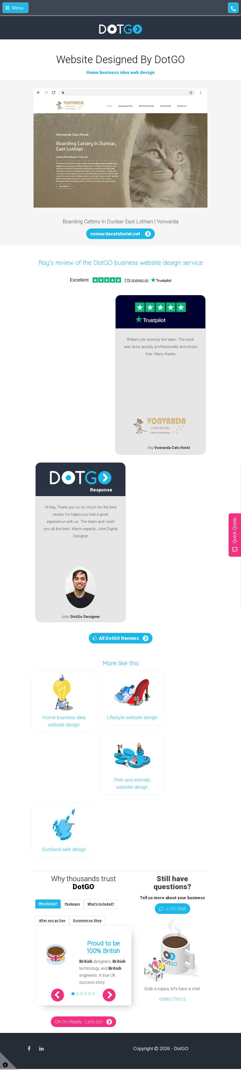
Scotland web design (64, 849)
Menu (14, 8)
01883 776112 (172, 999)
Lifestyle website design (132, 717)
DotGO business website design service (148, 262)
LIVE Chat (172, 908)
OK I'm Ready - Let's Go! (78, 1022)
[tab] (48, 904)
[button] (61, 996)
